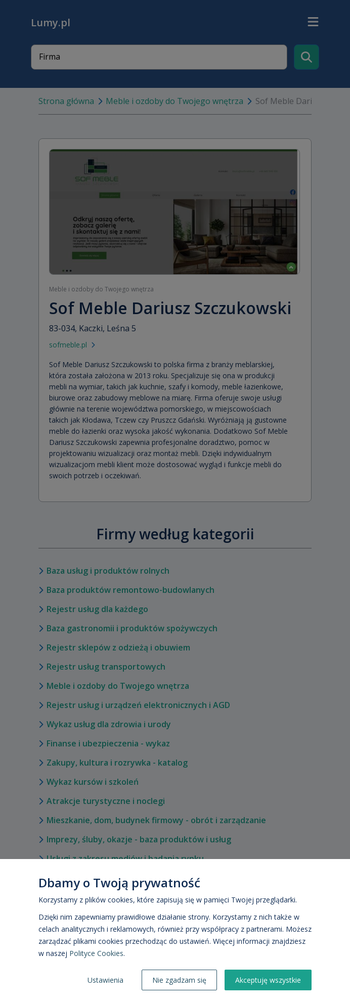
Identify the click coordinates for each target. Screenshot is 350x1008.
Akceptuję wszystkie (268, 980)
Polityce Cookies (96, 953)
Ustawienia (105, 980)
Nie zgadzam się (179, 980)
